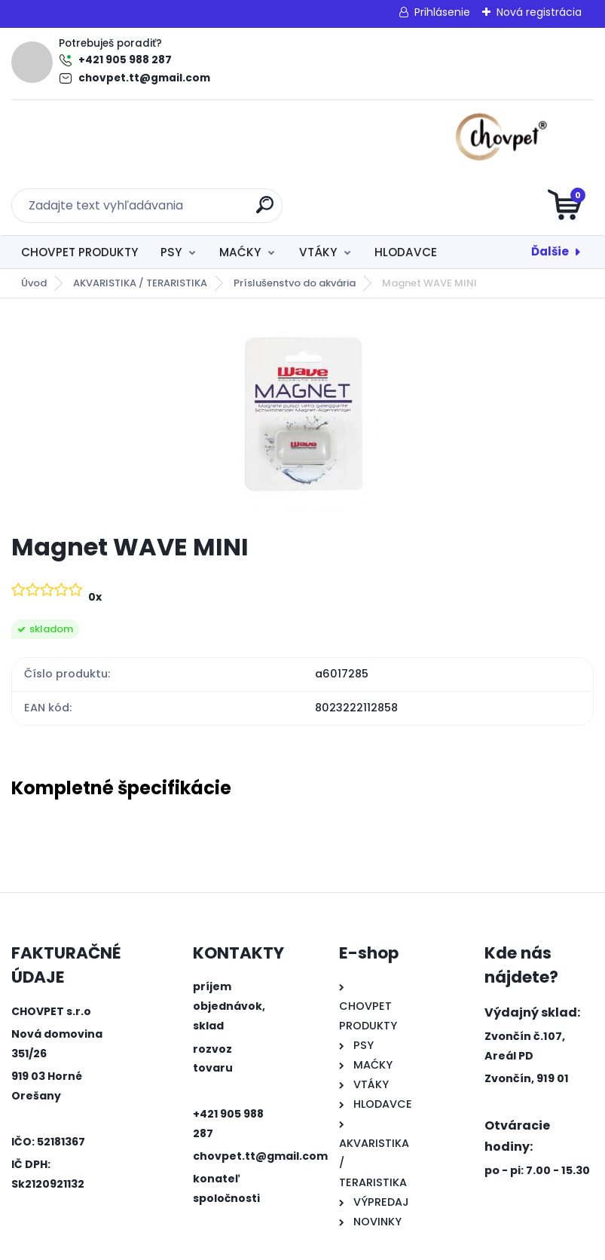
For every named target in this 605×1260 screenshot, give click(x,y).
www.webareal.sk (363, 1244)
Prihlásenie (442, 12)
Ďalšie (550, 192)
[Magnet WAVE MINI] (302, 356)
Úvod (34, 223)
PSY (171, 192)
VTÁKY (318, 192)
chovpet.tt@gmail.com (144, 78)
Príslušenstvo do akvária (295, 223)
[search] (483, 143)
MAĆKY (240, 192)
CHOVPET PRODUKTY (79, 192)
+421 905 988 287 (125, 60)
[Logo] (103, 138)
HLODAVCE (405, 192)
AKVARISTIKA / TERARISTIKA (140, 223)
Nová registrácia (539, 12)
